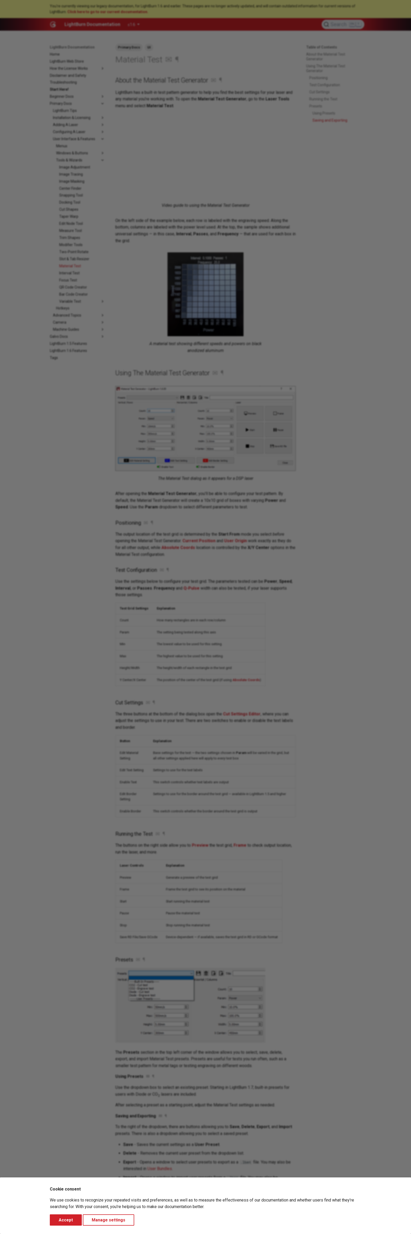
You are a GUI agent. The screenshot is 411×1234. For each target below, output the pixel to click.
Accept (66, 1219)
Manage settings (108, 1219)
